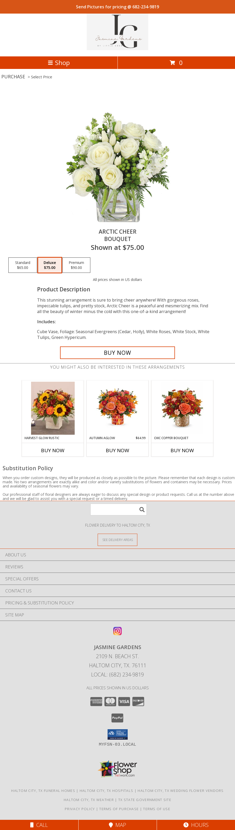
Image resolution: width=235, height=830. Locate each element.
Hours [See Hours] (196, 824)
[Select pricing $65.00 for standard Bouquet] (23, 265)
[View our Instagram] (117, 634)
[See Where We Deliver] (117, 539)
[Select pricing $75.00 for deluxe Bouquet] (49, 265)
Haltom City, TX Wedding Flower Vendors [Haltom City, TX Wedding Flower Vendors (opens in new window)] (181, 790)
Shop (59, 62)
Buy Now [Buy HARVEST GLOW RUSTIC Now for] (52, 450)
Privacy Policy (80, 809)
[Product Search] (118, 509)
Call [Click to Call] (39, 824)
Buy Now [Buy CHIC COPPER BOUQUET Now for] (182, 450)
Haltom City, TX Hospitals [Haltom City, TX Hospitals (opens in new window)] (106, 790)
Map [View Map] (117, 824)
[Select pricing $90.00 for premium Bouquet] (76, 265)
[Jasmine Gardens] (117, 48)
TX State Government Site (144, 799)
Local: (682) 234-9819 (117, 674)
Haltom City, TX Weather (89, 799)
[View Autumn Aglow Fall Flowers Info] (117, 408)
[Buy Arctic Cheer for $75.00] (117, 352)
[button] (118, 734)
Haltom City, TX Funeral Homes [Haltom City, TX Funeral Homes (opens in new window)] (43, 790)
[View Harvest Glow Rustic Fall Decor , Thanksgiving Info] (53, 408)
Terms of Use (156, 809)
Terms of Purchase (119, 809)
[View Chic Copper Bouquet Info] (182, 408)
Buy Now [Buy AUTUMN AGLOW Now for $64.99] (117, 450)
